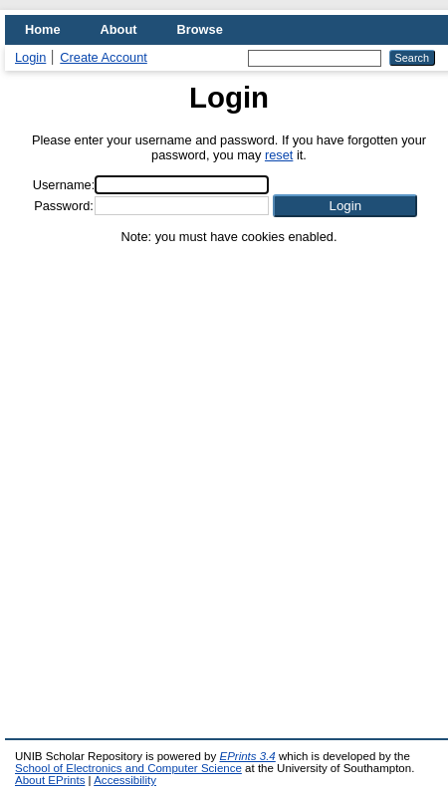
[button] (345, 205)
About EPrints (50, 780)
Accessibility (125, 780)
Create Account (103, 57)
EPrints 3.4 (247, 756)
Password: (64, 205)
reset (279, 154)
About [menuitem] (119, 29)
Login (30, 57)
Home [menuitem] (43, 29)
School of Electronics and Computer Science (128, 768)
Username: (64, 184)
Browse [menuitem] (200, 29)
